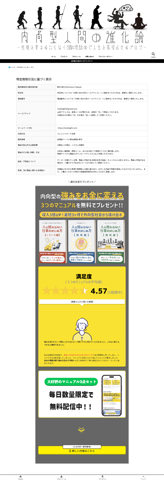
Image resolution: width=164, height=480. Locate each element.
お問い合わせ (89, 56)
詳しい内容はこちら (82, 449)
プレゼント (64, 56)
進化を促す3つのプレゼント (83, 61)
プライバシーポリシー (105, 56)
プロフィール (76, 56)
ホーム (54, 56)
